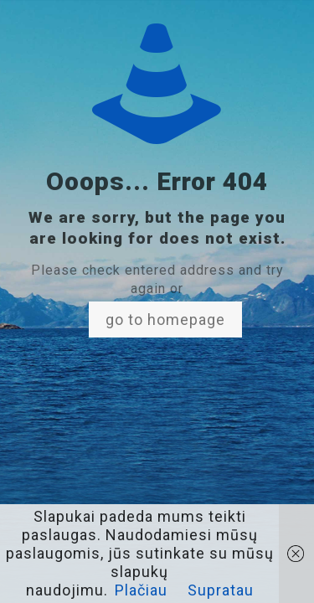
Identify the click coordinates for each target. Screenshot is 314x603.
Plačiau (141, 590)
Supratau (221, 590)
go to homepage (165, 319)
